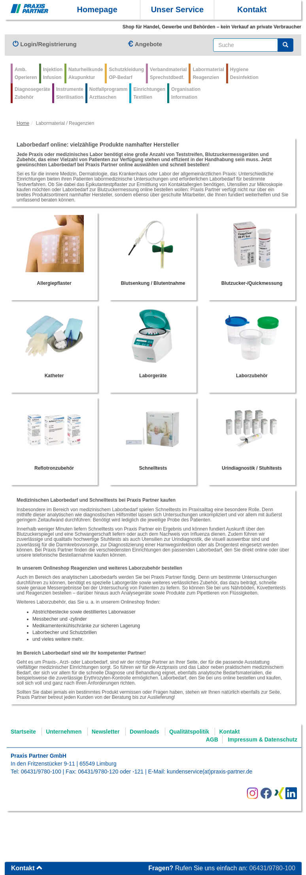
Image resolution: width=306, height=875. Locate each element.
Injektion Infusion (52, 73)
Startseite (23, 731)
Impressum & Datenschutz (262, 739)
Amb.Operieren (26, 73)
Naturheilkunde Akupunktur (85, 73)
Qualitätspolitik (189, 731)
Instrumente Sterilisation (69, 93)
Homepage (97, 9)
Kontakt (251, 9)
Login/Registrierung (45, 44)
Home (23, 123)
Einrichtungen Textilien (149, 93)
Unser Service (177, 9)
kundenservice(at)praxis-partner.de (209, 771)
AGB (212, 739)
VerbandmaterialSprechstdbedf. (168, 73)
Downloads (144, 731)
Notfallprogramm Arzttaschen (108, 93)
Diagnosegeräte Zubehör (32, 93)
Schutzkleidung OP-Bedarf (126, 73)
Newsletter (106, 731)
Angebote (144, 44)
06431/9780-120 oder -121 (111, 771)
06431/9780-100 (41, 771)
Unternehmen (63, 731)
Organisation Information (185, 93)
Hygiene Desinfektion (244, 73)
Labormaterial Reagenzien (208, 73)
